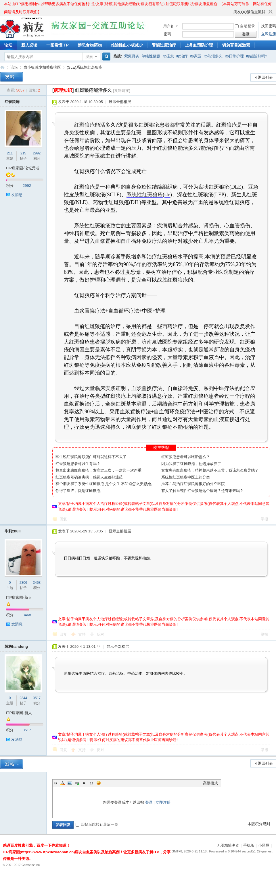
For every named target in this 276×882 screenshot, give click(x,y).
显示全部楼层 (120, 102)
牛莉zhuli (13, 531)
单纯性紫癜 (150, 56)
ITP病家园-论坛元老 (22, 168)
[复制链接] (121, 90)
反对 (100, 634)
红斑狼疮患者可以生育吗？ (77, 464)
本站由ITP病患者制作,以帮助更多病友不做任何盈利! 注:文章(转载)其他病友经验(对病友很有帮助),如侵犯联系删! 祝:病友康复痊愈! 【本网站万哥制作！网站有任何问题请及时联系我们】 (138, 5)
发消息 (16, 195)
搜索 (89, 57)
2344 (23, 698)
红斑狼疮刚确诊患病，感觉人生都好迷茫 (89, 477)
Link (77, 783)
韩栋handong (16, 646)
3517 (37, 698)
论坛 (8, 45)
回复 (63, 519)
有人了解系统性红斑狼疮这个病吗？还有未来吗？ (202, 491)
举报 (264, 519)
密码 (167, 34)
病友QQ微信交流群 (249, 12)
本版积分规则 (259, 824)
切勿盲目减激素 (236, 45)
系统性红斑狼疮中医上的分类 (185, 477)
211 (10, 153)
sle (167, 194)
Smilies (98, 783)
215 (23, 153)
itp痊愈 (168, 56)
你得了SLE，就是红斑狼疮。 (79, 491)
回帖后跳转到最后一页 (97, 824)
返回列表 (265, 77)
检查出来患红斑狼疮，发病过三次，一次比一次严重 (98, 470)
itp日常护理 (234, 56)
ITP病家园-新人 (19, 597)
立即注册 (268, 34)
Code (91, 783)
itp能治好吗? (256, 56)
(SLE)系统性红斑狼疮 (84, 67)
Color (63, 783)
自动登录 (245, 26)
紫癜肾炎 (131, 56)
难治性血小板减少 (127, 45)
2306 (23, 583)
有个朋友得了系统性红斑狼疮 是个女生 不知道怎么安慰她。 (105, 484)
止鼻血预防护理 (199, 45)
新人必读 (29, 45)
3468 (37, 583)
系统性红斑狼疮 (144, 194)
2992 (37, 153)
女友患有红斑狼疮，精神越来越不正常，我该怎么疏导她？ (209, 470)
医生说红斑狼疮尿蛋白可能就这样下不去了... (92, 457)
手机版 (248, 845)
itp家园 (196, 56)
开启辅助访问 (230, 12)
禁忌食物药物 (90, 45)
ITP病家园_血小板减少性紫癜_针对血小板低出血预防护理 (2, 67)
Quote (84, 783)
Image (70, 783)
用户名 (168, 26)
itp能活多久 (213, 56)
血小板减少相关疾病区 (42, 67)
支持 (82, 634)
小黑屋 (263, 845)
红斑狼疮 (12, 102)
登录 (149, 802)
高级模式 (210, 783)
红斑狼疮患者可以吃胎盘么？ (185, 457)
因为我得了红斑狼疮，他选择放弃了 (191, 464)
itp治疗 (182, 56)
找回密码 (268, 26)
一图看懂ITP (57, 45)
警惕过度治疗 (164, 45)
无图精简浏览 (228, 845)
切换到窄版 (270, 12)
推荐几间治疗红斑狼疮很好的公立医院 (193, 484)
